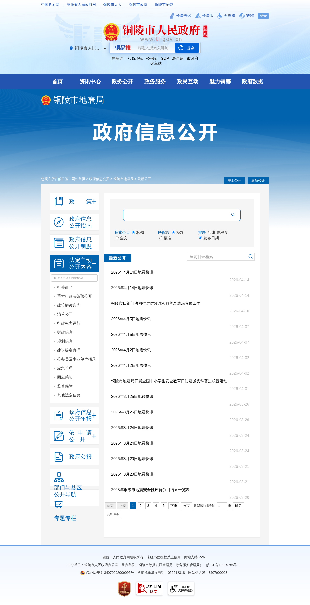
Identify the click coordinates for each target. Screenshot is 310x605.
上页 (122, 506)
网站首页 (78, 179)
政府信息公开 (99, 179)
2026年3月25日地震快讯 (132, 397)
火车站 (156, 63)
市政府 (192, 58)
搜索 (190, 47)
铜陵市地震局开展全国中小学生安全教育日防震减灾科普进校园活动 (169, 381)
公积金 (152, 58)
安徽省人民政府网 (81, 4)
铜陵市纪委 (164, 4)
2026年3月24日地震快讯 (132, 428)
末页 (186, 506)
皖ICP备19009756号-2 (223, 565)
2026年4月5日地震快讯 (131, 319)
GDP (165, 58)
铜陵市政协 (138, 4)
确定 (238, 506)
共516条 (113, 514)
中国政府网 (50, 4)
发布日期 (209, 238)
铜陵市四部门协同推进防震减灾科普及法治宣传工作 (155, 303)
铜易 (123, 48)
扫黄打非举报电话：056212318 (161, 573)
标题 (138, 232)
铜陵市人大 (112, 4)
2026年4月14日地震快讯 (132, 272)
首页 (110, 506)
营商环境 (135, 58)
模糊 (178, 232)
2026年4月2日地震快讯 (131, 350)
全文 (122, 238)
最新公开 (258, 180)
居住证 (178, 58)
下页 (173, 506)
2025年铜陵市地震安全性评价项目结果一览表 (150, 490)
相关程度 (218, 232)
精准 (165, 238)
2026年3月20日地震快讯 (132, 459)
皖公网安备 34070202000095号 (110, 573)
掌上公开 (234, 180)
